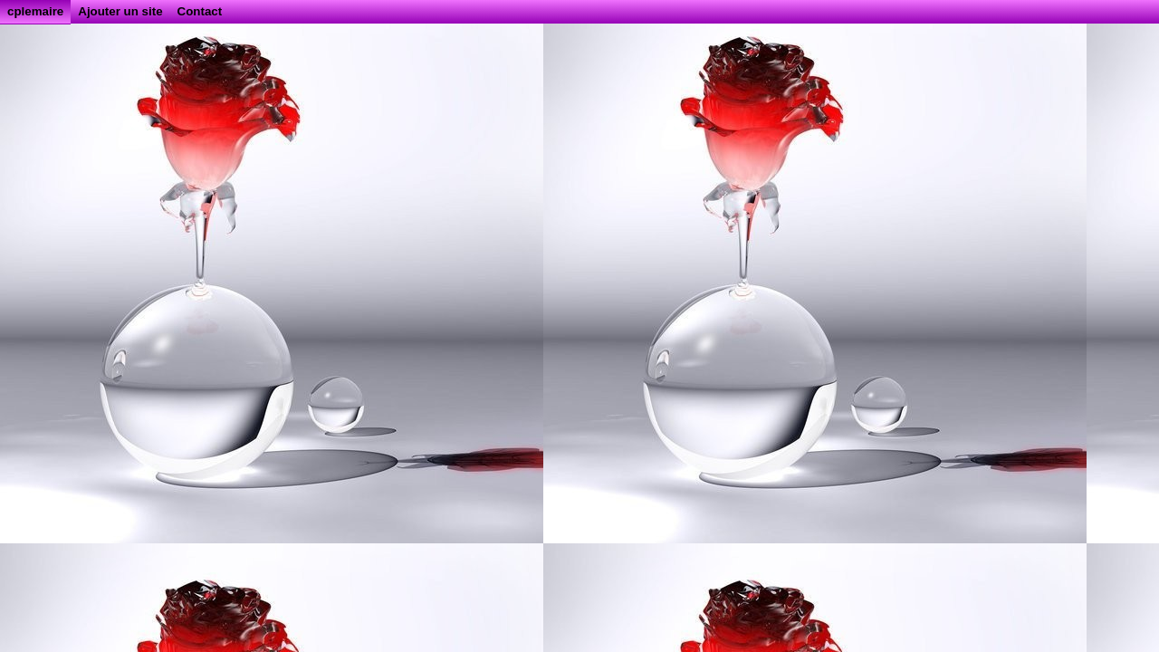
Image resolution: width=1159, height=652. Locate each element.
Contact (200, 11)
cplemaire (35, 11)
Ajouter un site (120, 11)
